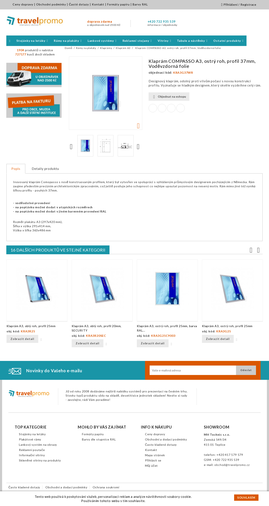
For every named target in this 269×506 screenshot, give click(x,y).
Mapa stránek (155, 455)
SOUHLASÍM (246, 497)
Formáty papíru (118, 4)
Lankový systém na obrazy (38, 444)
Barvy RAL (140, 4)
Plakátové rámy (30, 439)
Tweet (162, 108)
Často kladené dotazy (161, 444)
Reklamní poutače (32, 450)
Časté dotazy (79, 4)
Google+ (171, 108)
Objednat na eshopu (169, 96)
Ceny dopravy (23, 4)
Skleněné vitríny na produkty (40, 460)
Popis (15, 168)
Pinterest (181, 108)
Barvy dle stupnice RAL (99, 439)
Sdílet (153, 108)
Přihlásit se (153, 460)
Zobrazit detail (22, 339)
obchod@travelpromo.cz (232, 465)
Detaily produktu (45, 168)
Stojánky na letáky (32, 434)
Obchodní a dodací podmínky (166, 439)
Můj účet (151, 465)
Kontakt (98, 4)
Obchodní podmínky (51, 4)
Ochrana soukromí (106, 487)
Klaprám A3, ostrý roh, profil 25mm (227, 326)
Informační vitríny (32, 455)
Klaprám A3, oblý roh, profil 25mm (31, 326)
